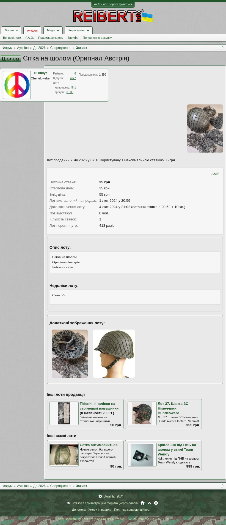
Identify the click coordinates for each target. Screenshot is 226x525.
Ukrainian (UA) (113, 496)
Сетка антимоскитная (99, 445)
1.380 (102, 74)
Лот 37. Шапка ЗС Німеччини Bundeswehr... (173, 408)
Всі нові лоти (12, 37)
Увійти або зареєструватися (113, 4)
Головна (142, 503)
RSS (156, 503)
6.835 (70, 92)
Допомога (79, 509)
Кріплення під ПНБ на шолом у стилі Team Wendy (177, 449)
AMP (215, 174)
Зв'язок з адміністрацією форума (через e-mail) (105, 503)
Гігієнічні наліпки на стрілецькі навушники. (100, 406)
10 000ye (40, 73)
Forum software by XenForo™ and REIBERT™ (113, 519)
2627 (73, 78)
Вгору (149, 503)
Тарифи (73, 37)
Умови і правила (99, 509)
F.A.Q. (29, 37)
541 (73, 87)
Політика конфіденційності (132, 509)
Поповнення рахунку (97, 37)
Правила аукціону (50, 37)
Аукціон (32, 30)
